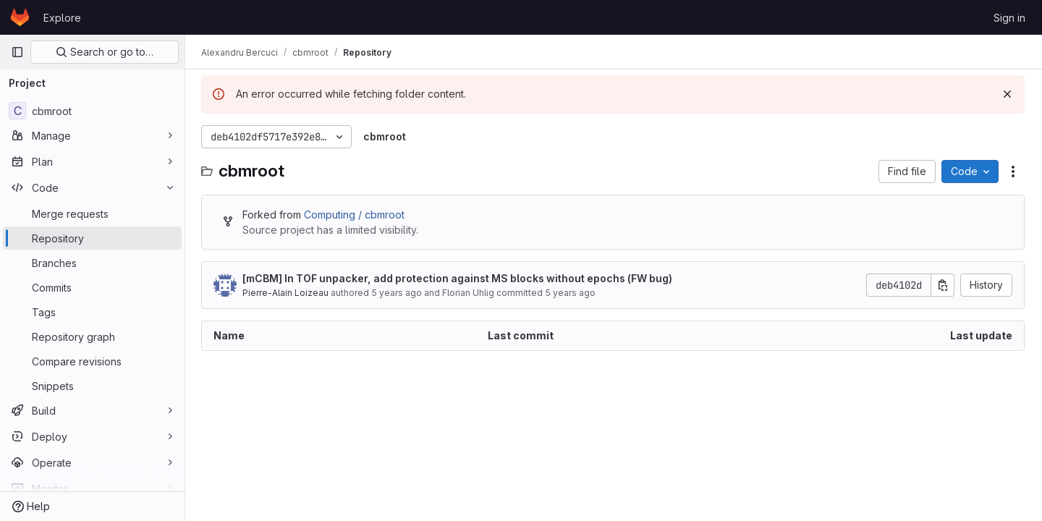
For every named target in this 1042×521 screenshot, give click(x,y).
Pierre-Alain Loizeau (287, 292)
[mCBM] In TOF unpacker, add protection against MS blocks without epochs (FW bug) (459, 278)
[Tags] (92, 311)
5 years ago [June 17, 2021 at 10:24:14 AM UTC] (571, 292)
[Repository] (92, 238)
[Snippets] (92, 385)
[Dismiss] (1007, 94)
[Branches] (92, 262)
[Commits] (92, 287)
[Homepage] (20, 17)
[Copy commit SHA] (942, 285)
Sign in (1009, 18)
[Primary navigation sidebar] (17, 52)
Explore (62, 18)
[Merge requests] (92, 213)
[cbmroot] (92, 110)
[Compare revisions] (92, 361)
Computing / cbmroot (355, 214)
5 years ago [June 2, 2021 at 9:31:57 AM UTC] (398, 292)
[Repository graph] (92, 336)
